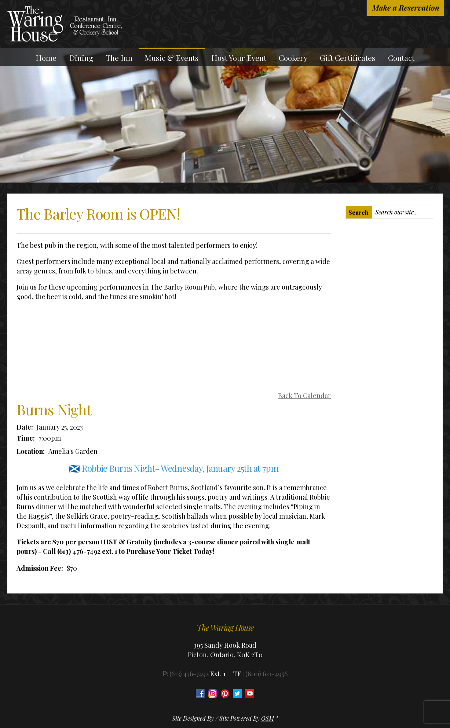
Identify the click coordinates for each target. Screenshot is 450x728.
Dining (81, 57)
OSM (267, 718)
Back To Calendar (304, 395)
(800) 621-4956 (266, 673)
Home (46, 57)
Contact (401, 57)
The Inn (119, 57)
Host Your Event (238, 57)
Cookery (293, 57)
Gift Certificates (347, 57)
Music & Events (171, 57)
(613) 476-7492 (189, 673)
